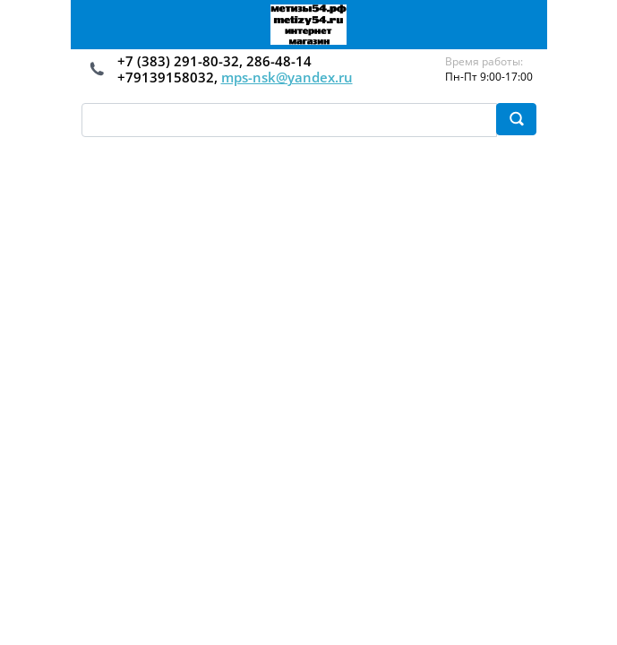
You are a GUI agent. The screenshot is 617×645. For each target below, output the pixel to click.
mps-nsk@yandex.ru (287, 77)
